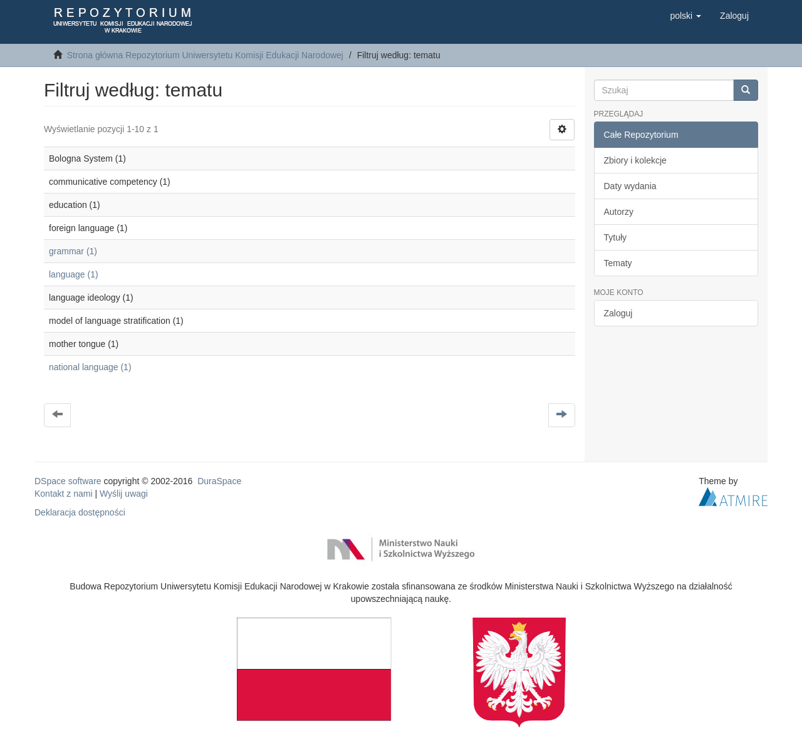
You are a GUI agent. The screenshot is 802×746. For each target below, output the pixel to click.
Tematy (618, 263)
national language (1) (90, 367)
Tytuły (615, 237)
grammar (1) (73, 251)
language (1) (73, 274)
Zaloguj (618, 313)
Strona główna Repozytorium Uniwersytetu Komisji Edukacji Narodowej (205, 55)
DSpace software (68, 481)
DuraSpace (219, 481)
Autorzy (618, 212)
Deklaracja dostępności (79, 512)
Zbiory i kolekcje (635, 160)
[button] (685, 15)
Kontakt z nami (63, 494)
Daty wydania (630, 186)
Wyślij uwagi (124, 494)
